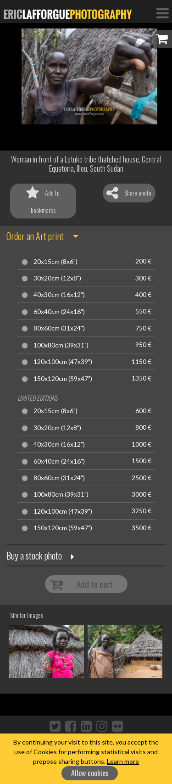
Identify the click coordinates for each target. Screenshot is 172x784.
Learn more (123, 761)
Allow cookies (90, 772)
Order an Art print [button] (35, 236)
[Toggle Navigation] (162, 12)
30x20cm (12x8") (57, 278)
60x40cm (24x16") (59, 311)
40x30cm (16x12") (59, 294)
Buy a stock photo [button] (34, 555)
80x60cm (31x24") (59, 328)
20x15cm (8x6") (55, 261)
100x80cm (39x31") (61, 345)
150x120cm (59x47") (62, 378)
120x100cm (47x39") (62, 361)
